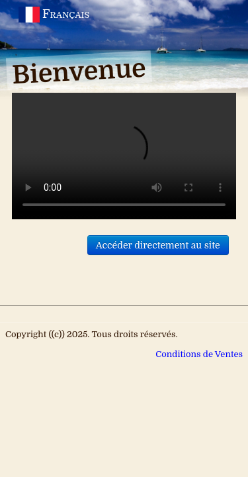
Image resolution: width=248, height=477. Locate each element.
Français (56, 14)
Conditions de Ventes (199, 354)
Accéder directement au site (158, 245)
